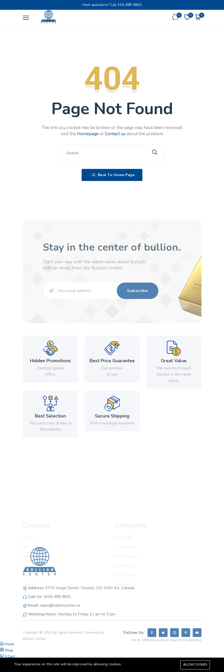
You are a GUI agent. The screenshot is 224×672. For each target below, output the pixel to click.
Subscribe (137, 291)
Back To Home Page (113, 174)
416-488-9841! (130, 4)
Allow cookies (195, 665)
